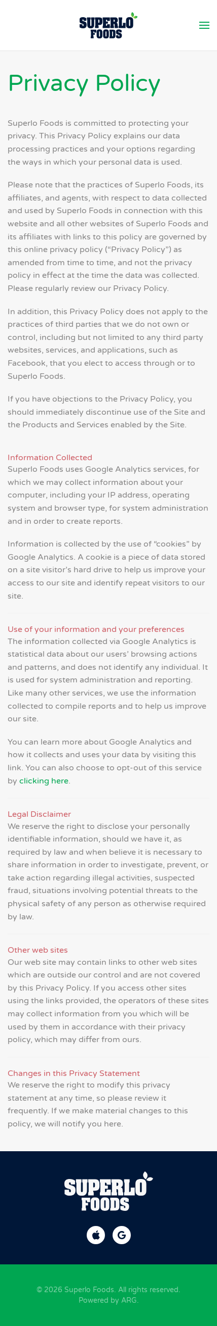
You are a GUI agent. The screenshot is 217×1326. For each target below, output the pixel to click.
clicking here (43, 781)
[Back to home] (109, 25)
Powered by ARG (108, 1300)
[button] (204, 25)
